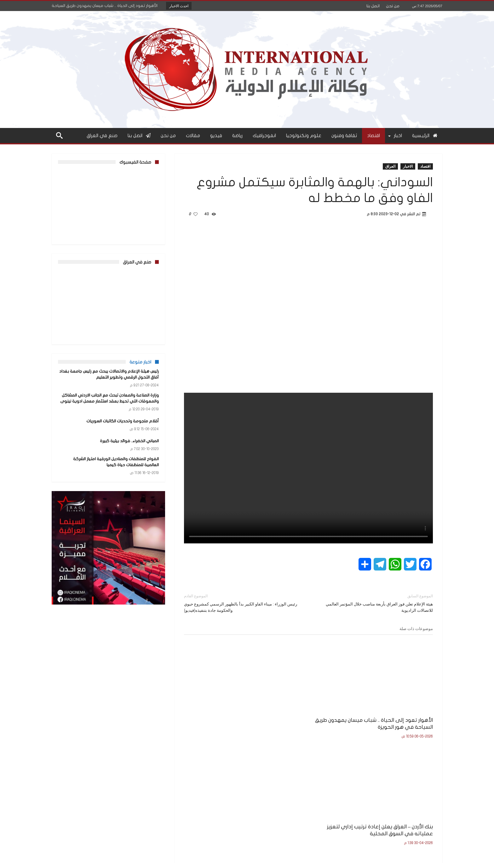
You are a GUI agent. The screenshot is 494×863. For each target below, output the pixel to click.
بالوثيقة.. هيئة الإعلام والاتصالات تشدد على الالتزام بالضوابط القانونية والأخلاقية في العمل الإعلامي (225, 715)
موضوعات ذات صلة (416, 628)
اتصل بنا (373, 6)
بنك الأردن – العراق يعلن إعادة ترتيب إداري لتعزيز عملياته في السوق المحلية (313, 711)
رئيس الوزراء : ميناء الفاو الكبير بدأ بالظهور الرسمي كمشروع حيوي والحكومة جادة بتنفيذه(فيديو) (241, 603)
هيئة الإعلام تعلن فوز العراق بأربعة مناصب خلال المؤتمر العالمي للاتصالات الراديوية (375, 603)
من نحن (392, 6)
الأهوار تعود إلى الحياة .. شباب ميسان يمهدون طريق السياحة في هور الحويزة (394, 711)
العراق (390, 166)
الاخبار (408, 166)
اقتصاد (425, 166)
